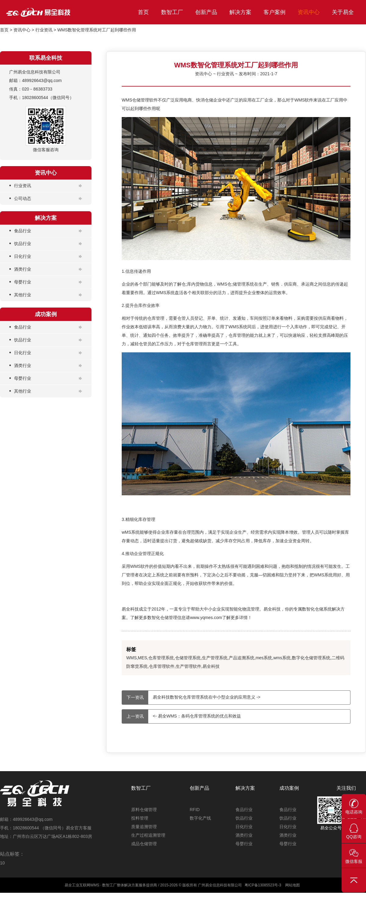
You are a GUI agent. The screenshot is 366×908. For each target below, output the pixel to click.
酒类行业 (20, 269)
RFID (195, 809)
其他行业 (20, 295)
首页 (143, 12)
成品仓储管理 (144, 843)
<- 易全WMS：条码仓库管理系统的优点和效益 (181, 716)
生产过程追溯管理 (148, 835)
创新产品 (206, 12)
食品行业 (20, 231)
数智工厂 (172, 12)
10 (2, 862)
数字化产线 (200, 818)
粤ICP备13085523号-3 (263, 885)
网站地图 (292, 885)
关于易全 (343, 12)
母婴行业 (20, 282)
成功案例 (289, 788)
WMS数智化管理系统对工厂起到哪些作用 (96, 29)
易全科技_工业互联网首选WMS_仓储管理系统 (52, 12)
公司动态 (20, 198)
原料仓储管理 (144, 809)
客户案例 (274, 12)
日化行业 (20, 256)
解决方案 (240, 12)
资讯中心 (309, 12)
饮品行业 (20, 243)
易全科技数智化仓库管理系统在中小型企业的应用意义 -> (191, 697)
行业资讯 (43, 29)
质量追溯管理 (144, 826)
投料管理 (139, 818)
